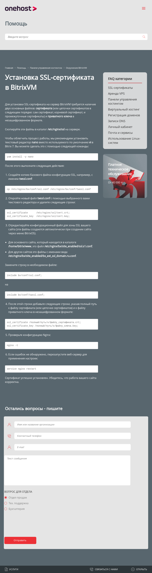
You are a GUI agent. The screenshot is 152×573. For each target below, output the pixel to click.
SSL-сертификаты (120, 88)
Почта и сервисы (120, 133)
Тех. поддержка (21, 503)
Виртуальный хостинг (124, 109)
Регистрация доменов (124, 115)
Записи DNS (116, 121)
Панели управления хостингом (122, 101)
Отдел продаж (20, 497)
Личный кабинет (120, 127)
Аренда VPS (116, 93)
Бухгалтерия (19, 509)
